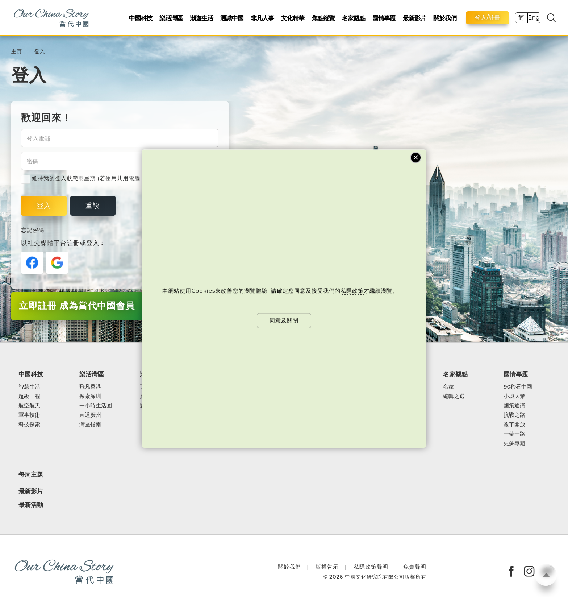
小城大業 (514, 396)
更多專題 (514, 443)
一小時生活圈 (95, 406)
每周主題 (30, 474)
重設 (92, 205)
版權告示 (327, 566)
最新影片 (414, 18)
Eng (533, 17)
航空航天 (29, 406)
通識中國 (231, 18)
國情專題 (384, 18)
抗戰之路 (514, 415)
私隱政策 (352, 290)
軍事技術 (29, 415)
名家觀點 (353, 18)
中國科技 (140, 18)
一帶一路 (514, 434)
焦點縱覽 (323, 18)
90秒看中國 (518, 387)
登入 (39, 51)
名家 (448, 387)
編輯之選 (454, 396)
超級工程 (29, 396)
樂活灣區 (171, 18)
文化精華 (292, 18)
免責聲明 (414, 566)
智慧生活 (29, 387)
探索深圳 (90, 396)
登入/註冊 (487, 17)
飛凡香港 (90, 387)
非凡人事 (262, 18)
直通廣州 (90, 415)
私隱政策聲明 (371, 566)
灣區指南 (90, 424)
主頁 (16, 51)
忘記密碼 (32, 230)
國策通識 (514, 406)
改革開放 (514, 424)
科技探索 (29, 424)
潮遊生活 (201, 18)
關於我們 (444, 18)
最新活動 (30, 505)
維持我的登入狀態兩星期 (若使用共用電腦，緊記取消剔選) (102, 178)
